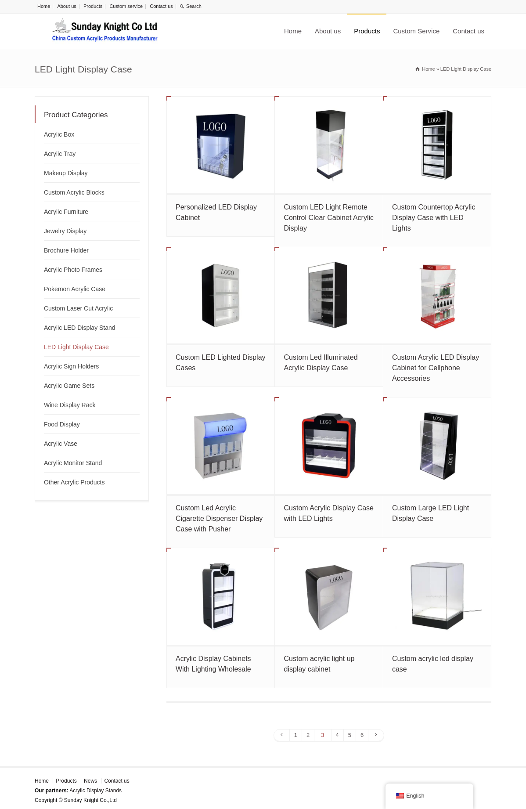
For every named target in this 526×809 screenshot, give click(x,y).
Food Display (62, 424)
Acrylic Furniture (66, 211)
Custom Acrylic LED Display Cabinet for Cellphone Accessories (435, 368)
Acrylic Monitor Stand (73, 462)
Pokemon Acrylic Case (74, 289)
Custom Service (416, 31)
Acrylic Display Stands (95, 790)
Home (43, 6)
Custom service (126, 6)
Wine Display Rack (69, 404)
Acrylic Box (59, 134)
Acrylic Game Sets (69, 385)
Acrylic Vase (60, 443)
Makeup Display (66, 173)
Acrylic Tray (60, 153)
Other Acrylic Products (74, 482)
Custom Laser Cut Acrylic (78, 308)
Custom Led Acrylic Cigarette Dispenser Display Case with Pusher (219, 518)
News (90, 781)
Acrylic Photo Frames (73, 269)
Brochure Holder (66, 250)
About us (66, 6)
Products (92, 6)
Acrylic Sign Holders (71, 366)
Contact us (161, 6)
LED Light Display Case (76, 346)
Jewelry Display (65, 231)
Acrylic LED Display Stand (79, 327)
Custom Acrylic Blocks (74, 192)
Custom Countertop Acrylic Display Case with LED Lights (433, 217)
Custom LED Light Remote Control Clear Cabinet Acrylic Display (329, 217)
